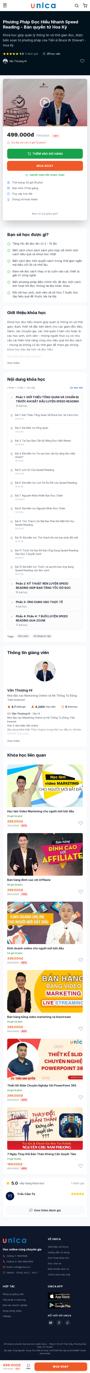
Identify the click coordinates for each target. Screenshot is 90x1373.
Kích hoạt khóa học (58, 1257)
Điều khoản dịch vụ (58, 1268)
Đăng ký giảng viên (13, 1294)
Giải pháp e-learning (14, 1299)
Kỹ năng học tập (42, 636)
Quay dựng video (12, 1310)
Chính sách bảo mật (59, 1274)
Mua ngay (45, 166)
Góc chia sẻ (54, 1263)
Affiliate (7, 1316)
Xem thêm (13, 362)
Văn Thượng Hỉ (18, 61)
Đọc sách (23, 636)
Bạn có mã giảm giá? (45, 213)
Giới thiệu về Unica (58, 1246)
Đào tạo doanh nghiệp (15, 1305)
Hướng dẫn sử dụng (58, 1252)
